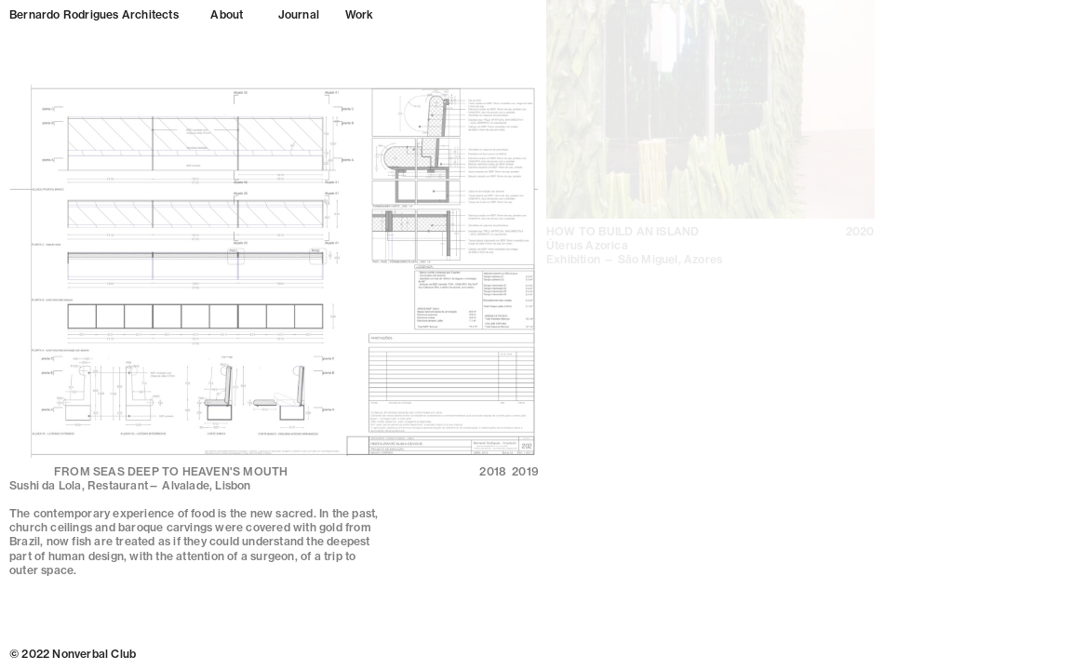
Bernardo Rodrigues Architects (94, 14)
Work (359, 14)
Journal (298, 14)
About (226, 14)
